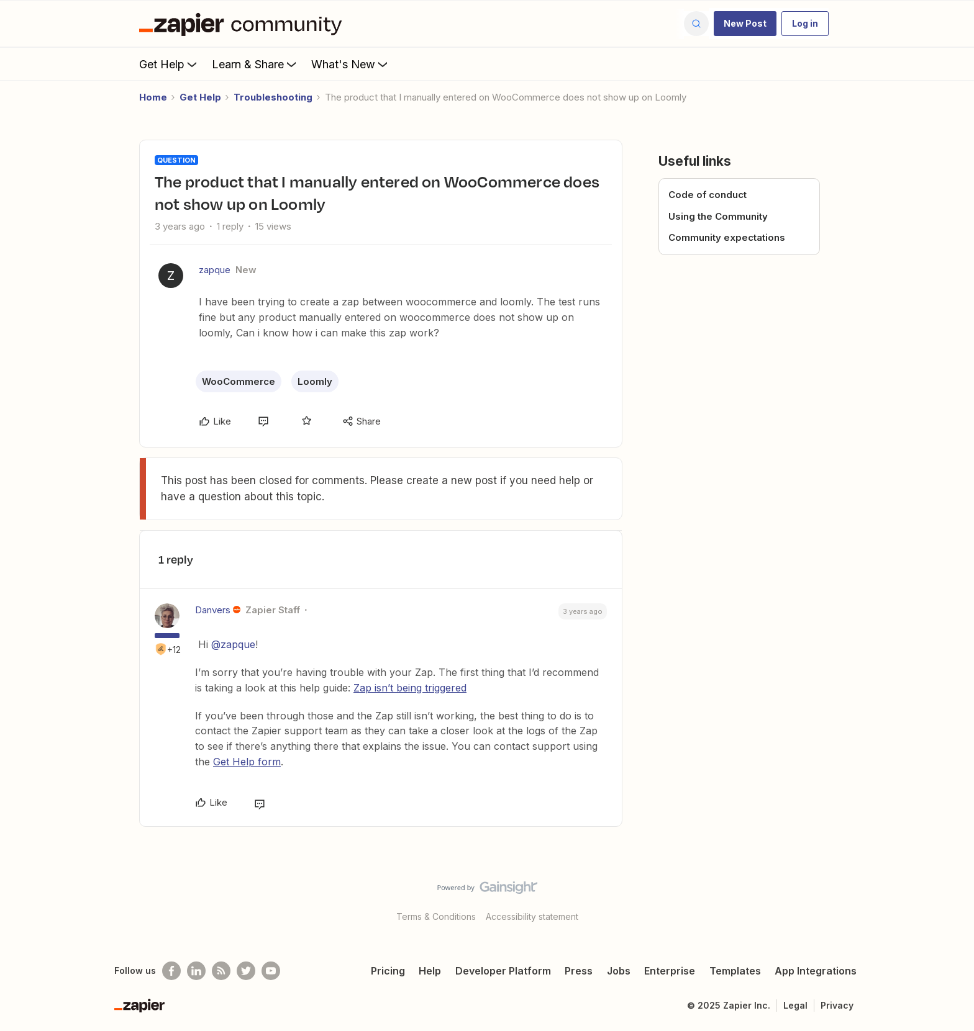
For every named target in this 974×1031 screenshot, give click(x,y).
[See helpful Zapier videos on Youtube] (271, 970)
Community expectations (726, 237)
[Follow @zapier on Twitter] (246, 970)
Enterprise (669, 971)
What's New (350, 63)
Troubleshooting (273, 97)
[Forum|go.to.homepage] (243, 23)
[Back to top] (949, 898)
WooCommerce (238, 381)
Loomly (315, 381)
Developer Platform (503, 971)
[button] (745, 23)
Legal (795, 1005)
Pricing (388, 971)
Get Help (169, 63)
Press (579, 971)
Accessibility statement (532, 916)
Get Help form (247, 761)
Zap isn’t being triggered (410, 688)
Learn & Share (255, 63)
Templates (735, 971)
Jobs (618, 971)
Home (153, 97)
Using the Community (718, 216)
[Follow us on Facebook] (171, 970)
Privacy (837, 1005)
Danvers (212, 610)
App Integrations (816, 971)
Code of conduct (707, 194)
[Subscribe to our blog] (221, 970)
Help (430, 971)
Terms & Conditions (436, 916)
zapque (214, 270)
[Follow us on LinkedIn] (196, 970)
